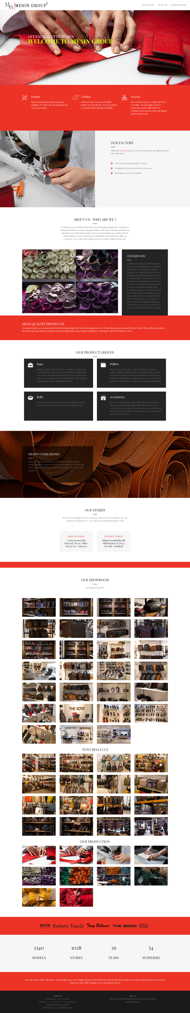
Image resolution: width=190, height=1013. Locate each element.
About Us (162, 5)
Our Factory (148, 5)
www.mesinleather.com (63, 1007)
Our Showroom (178, 5)
